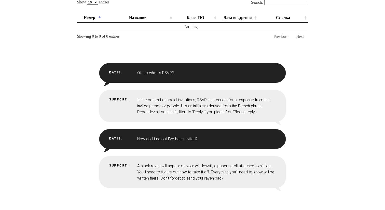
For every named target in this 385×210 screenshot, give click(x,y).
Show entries (93, 2)
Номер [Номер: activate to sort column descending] (89, 17)
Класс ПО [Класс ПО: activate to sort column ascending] (195, 17)
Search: (279, 2)
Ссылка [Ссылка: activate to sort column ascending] (283, 17)
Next (300, 36)
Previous (280, 36)
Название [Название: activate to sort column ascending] (137, 17)
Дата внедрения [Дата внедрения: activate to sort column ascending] (238, 17)
